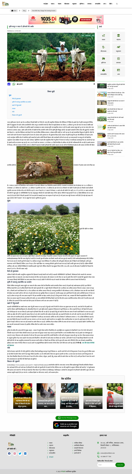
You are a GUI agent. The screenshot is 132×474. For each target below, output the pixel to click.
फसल (53, 4)
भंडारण (59, 4)
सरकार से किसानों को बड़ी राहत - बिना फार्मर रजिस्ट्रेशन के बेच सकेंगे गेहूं (115, 94)
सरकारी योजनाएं (78, 448)
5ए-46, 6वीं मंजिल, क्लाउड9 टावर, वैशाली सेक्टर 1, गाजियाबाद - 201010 (112, 445)
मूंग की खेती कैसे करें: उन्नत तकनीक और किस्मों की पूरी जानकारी (115, 143)
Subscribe (120, 465)
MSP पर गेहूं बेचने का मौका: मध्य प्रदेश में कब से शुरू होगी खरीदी (114, 151)
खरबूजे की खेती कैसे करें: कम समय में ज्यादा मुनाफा (115, 102)
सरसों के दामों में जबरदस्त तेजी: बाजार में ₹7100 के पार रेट (115, 135)
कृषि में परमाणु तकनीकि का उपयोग (21, 102)
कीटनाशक (66, 4)
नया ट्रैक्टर (45, 4)
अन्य (105, 4)
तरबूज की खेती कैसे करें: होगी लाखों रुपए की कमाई (115, 118)
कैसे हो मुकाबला (16, 98)
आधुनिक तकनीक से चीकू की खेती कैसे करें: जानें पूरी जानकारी (116, 85)
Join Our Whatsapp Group (67, 417)
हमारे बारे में (77, 453)
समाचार (89, 4)
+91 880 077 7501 (104, 456)
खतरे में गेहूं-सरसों (16, 105)
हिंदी (111, 4)
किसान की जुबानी (17, 115)
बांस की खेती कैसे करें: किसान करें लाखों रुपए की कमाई (115, 110)
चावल (13, 108)
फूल (10, 95)
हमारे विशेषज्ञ (77, 450)
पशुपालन (74, 4)
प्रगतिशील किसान (79, 445)
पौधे (13, 112)
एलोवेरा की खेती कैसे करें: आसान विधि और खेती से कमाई (116, 127)
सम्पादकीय (97, 4)
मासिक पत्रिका (78, 443)
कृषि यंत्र (82, 4)
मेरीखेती (51, 457)
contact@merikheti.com (106, 453)
